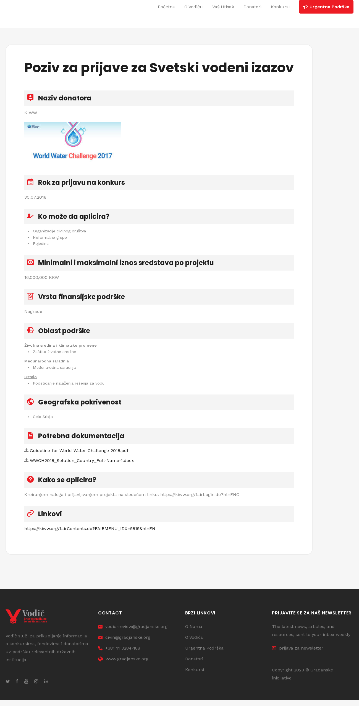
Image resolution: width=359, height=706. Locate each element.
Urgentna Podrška (204, 653)
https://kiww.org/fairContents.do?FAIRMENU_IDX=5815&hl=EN (89, 532)
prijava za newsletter (297, 653)
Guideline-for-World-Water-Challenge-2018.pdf (79, 454)
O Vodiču (194, 643)
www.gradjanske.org (123, 664)
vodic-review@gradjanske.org (132, 632)
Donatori (194, 664)
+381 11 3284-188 (119, 653)
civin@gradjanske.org (124, 643)
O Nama (193, 632)
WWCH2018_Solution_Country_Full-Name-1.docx (82, 464)
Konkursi (194, 675)
